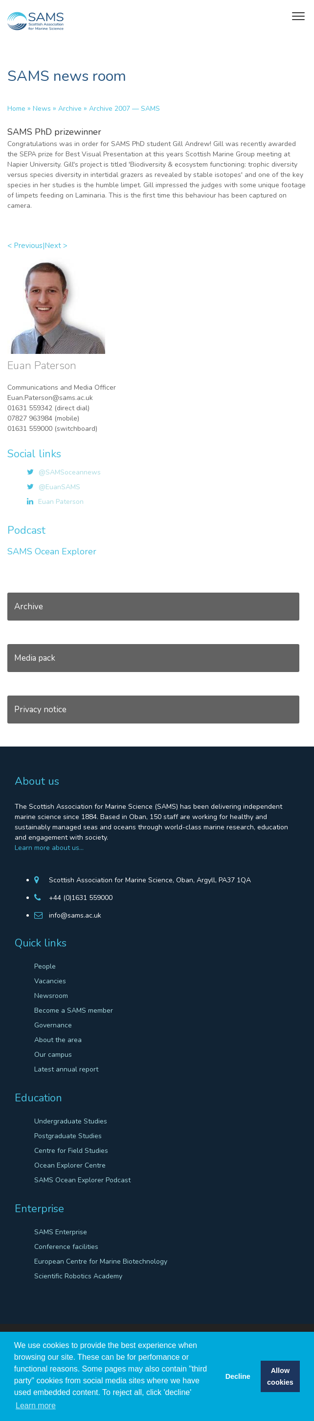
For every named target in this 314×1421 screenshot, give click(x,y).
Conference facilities (66, 1246)
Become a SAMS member (73, 1010)
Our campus (53, 1054)
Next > (56, 245)
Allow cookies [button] (280, 1376)
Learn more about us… (49, 847)
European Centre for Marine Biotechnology (100, 1261)
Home (16, 108)
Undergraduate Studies (70, 1121)
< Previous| (26, 245)
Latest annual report (66, 1069)
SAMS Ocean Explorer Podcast (82, 1180)
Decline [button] (237, 1376)
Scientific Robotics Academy (78, 1276)
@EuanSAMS (59, 487)
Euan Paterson (61, 501)
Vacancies (50, 981)
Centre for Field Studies (71, 1150)
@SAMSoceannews (70, 472)
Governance (53, 1025)
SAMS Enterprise (60, 1232)
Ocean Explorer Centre (70, 1165)
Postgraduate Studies (68, 1136)
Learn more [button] (36, 1405)
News (42, 108)
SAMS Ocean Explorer (51, 551)
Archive (70, 108)
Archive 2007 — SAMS (124, 108)
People (45, 966)
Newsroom (51, 995)
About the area (58, 1040)
